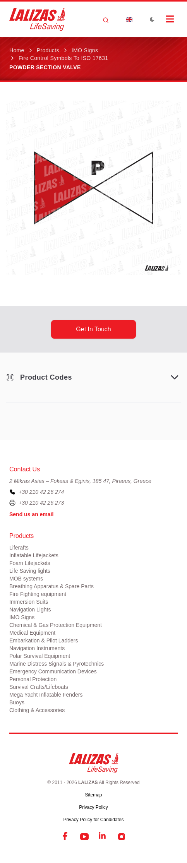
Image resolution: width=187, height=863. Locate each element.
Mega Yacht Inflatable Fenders (45, 695)
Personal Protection (33, 679)
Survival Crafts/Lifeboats (38, 687)
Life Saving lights (29, 571)
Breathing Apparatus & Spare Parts (51, 586)
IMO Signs (85, 50)
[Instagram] (121, 836)
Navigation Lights (30, 609)
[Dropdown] (129, 19)
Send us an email (31, 514)
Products (48, 50)
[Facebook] (66, 836)
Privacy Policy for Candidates (93, 819)
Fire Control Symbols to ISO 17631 (63, 58)
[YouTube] (84, 836)
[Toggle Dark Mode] (152, 19)
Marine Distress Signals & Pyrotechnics (56, 664)
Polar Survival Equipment (39, 656)
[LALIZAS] (37, 19)
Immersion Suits (28, 602)
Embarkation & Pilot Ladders (43, 640)
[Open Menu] (170, 19)
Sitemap (93, 795)
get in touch (93, 329)
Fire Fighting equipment (37, 594)
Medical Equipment (32, 633)
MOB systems (26, 578)
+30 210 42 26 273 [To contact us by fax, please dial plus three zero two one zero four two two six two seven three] (41, 503)
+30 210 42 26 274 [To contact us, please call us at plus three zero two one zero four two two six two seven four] (41, 492)
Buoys (16, 702)
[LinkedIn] (103, 836)
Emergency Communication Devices (53, 671)
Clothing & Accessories (37, 710)
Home (16, 50)
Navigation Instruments (37, 648)
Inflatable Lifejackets (33, 555)
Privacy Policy (93, 807)
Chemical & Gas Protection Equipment (55, 625)
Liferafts (19, 548)
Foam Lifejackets (29, 563)
